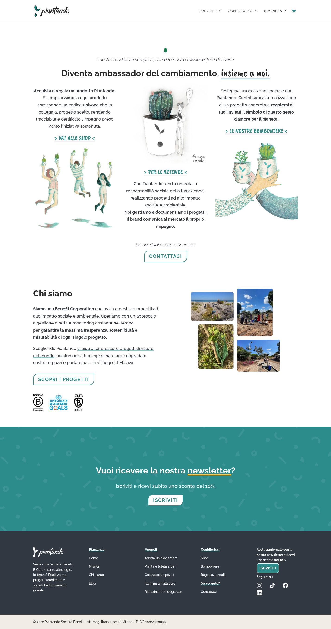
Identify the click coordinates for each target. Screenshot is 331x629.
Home (93, 558)
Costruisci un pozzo (159, 575)
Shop (205, 558)
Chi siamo (96, 575)
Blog (92, 583)
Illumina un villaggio (160, 583)
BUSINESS (273, 11)
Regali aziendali (213, 575)
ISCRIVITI (165, 500)
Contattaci (209, 592)
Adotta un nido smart (161, 558)
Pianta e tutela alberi (160, 566)
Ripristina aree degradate (164, 592)
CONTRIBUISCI (240, 11)
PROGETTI (208, 11)
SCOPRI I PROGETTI (63, 379)
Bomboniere (210, 566)
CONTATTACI (165, 256)
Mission (94, 566)
